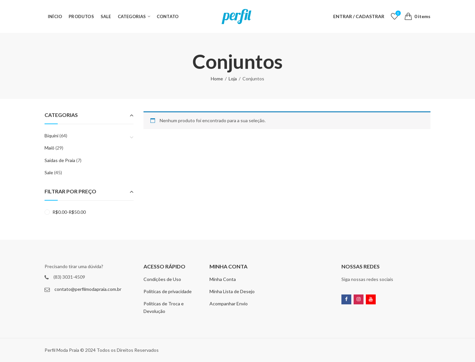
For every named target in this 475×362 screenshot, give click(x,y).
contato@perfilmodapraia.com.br (87, 289)
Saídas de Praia (60, 160)
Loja (233, 78)
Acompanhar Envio (228, 303)
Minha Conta (222, 279)
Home (217, 78)
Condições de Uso (162, 279)
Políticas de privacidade (167, 291)
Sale (49, 172)
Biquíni (51, 135)
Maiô (49, 148)
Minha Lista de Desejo (232, 291)
